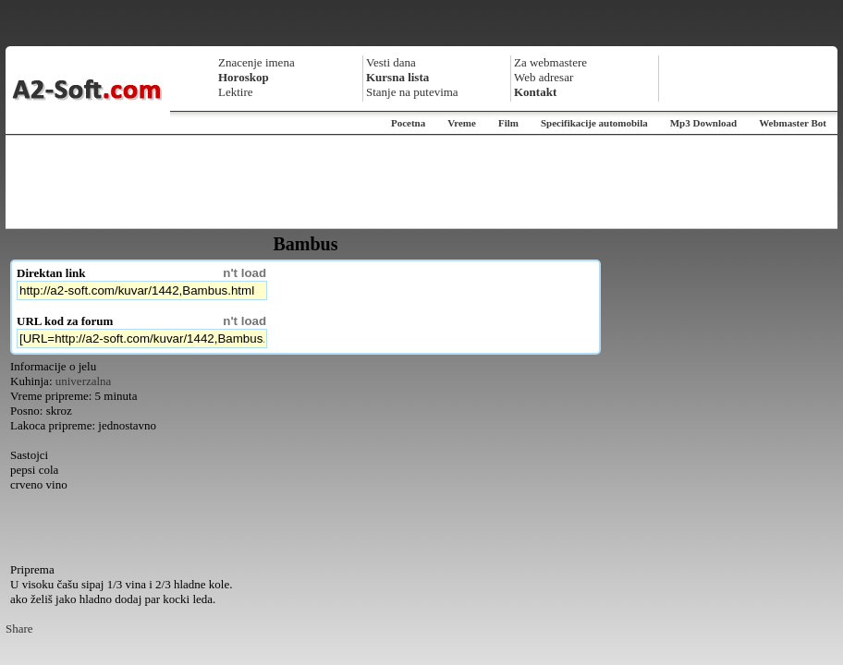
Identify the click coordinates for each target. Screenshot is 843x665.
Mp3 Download (703, 122)
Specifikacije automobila (594, 122)
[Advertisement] (421, 182)
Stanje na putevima (412, 92)
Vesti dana (391, 62)
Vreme (461, 122)
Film (508, 122)
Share (19, 628)
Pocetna (408, 122)
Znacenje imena (256, 62)
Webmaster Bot (792, 122)
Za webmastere (550, 62)
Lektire (235, 92)
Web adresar (543, 77)
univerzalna (83, 381)
